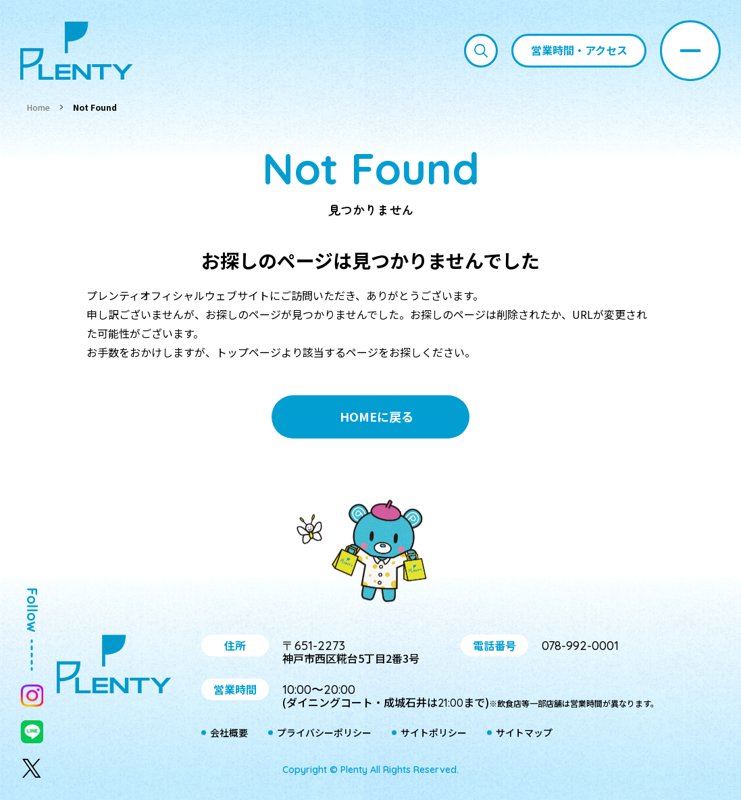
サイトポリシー (434, 733)
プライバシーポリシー (324, 733)
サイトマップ (524, 733)
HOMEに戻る (376, 416)
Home (38, 107)
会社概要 (229, 733)
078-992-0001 (580, 645)
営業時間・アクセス (579, 50)
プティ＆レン (371, 553)
